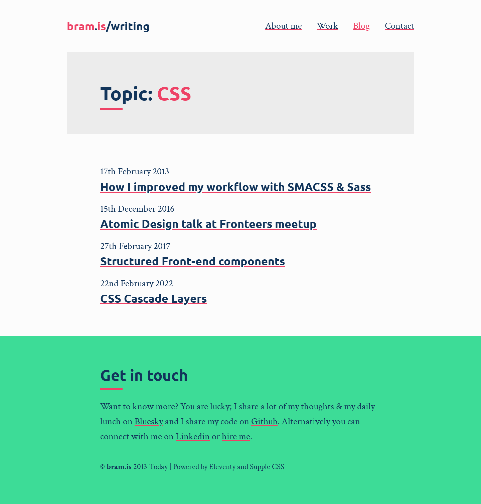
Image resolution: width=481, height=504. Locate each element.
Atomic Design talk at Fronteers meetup (208, 223)
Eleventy (222, 467)
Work (327, 26)
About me (283, 26)
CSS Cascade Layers (153, 298)
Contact (399, 26)
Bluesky (149, 421)
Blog (361, 26)
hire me (236, 436)
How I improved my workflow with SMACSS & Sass (235, 186)
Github (264, 421)
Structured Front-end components (192, 261)
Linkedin (193, 436)
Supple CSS (267, 467)
